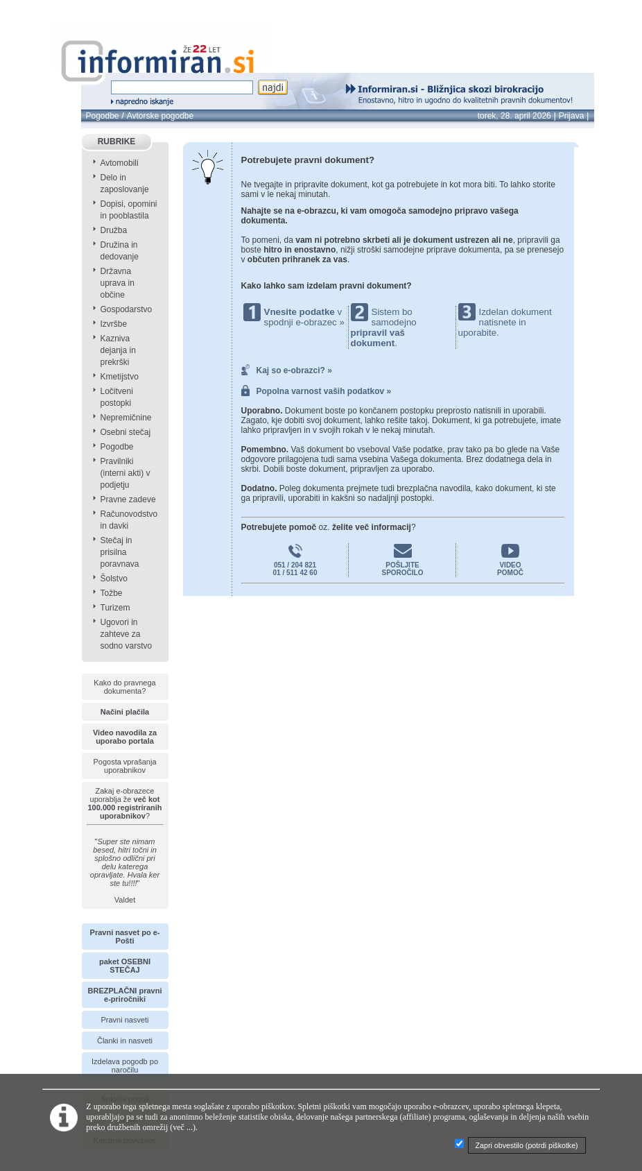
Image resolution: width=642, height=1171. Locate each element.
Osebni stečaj (126, 432)
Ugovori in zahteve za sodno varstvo (127, 634)
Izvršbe (114, 324)
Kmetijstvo (120, 377)
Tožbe (112, 593)
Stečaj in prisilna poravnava (120, 552)
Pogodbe (102, 116)
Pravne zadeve (128, 499)
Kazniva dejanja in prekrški (118, 350)
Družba (114, 230)
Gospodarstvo (127, 309)
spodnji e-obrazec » (304, 322)
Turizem (115, 608)
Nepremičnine (126, 417)
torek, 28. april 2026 (514, 116)
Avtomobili (120, 163)
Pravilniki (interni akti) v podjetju (125, 473)
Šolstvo (114, 578)
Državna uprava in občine (118, 283)
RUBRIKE (117, 141)
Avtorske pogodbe (160, 116)
